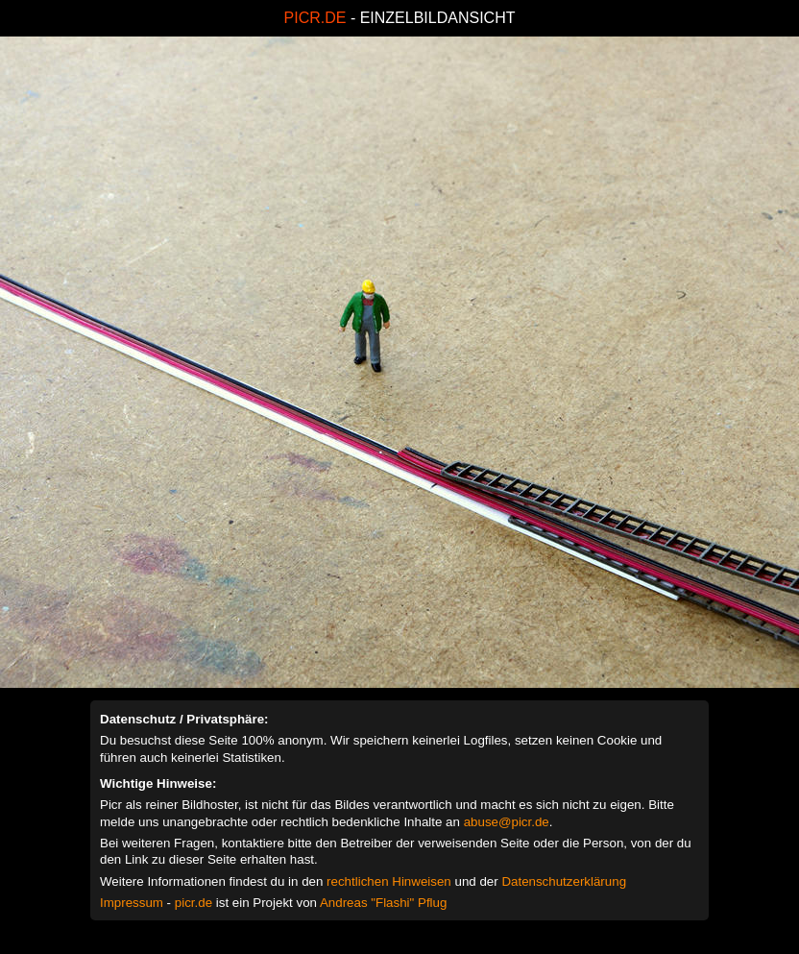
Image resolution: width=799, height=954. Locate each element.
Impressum (131, 902)
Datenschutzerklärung (563, 881)
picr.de (193, 902)
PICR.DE (315, 18)
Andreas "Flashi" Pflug (383, 902)
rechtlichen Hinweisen (389, 881)
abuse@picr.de (506, 822)
